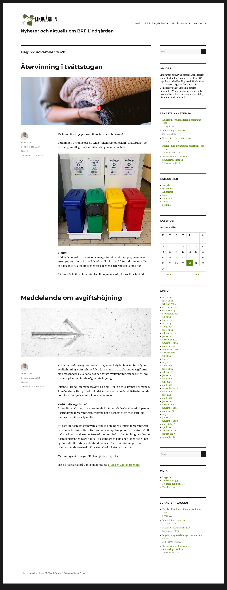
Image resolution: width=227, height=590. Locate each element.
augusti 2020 (168, 424)
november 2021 (170, 408)
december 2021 (169, 404)
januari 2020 (168, 434)
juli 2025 (166, 317)
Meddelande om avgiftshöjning (71, 297)
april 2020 (167, 427)
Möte (164, 195)
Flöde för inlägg (170, 480)
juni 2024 (167, 359)
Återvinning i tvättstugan (62, 67)
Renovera (167, 198)
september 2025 (170, 313)
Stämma (166, 205)
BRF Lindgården (156, 23)
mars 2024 (167, 369)
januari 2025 (168, 336)
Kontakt (200, 23)
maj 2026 (167, 297)
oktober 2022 (169, 391)
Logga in (166, 477)
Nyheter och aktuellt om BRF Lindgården (67, 31)
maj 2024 (166, 362)
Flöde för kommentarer (173, 484)
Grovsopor (167, 188)
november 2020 (170, 421)
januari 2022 (168, 401)
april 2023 (167, 385)
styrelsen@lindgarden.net (124, 464)
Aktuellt (137, 23)
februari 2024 (169, 372)
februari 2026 (169, 304)
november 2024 (170, 343)
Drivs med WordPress (74, 573)
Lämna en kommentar (32, 155)
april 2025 (167, 326)
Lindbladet (167, 192)
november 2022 (170, 388)
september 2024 (170, 349)
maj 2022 (166, 395)
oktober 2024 (169, 346)
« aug (169, 274)
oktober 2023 (168, 378)
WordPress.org (169, 487)
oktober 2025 (169, 310)
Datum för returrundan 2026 (176, 138)
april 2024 (167, 365)
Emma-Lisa (26, 142)
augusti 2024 (168, 352)
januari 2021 (168, 417)
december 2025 (170, 307)
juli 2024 (166, 356)
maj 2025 (166, 323)
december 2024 (170, 339)
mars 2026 (167, 300)
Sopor (165, 201)
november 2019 (170, 437)
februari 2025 (169, 333)
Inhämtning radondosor (174, 130)
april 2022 (167, 398)
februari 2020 (169, 430)
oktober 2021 (168, 411)
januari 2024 (168, 375)
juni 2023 (166, 382)
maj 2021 (166, 414)
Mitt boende (180, 23)
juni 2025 (167, 320)
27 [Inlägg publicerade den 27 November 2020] (189, 263)
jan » (197, 274)
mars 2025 (167, 330)
